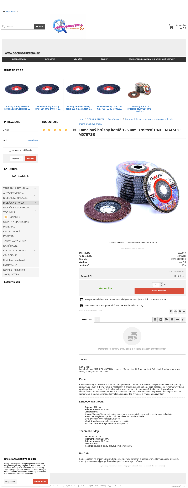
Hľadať (39, 26)
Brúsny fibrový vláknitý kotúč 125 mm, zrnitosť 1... (17, 107)
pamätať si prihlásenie (20, 150)
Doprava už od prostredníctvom (114, 305)
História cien (86, 319)
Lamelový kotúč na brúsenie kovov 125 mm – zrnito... (139, 108)
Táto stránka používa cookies (20, 459)
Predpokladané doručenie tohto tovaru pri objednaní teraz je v (125, 299)
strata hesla (33, 140)
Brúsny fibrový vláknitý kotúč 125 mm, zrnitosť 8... (79, 107)
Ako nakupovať (176, 486)
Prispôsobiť (10, 482)
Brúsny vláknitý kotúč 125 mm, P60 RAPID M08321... (109, 107)
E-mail (6, 130)
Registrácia (16, 158)
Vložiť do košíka (159, 291)
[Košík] (177, 26)
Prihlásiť (30, 158)
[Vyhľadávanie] (17, 26)
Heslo (5, 140)
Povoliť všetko (40, 482)
